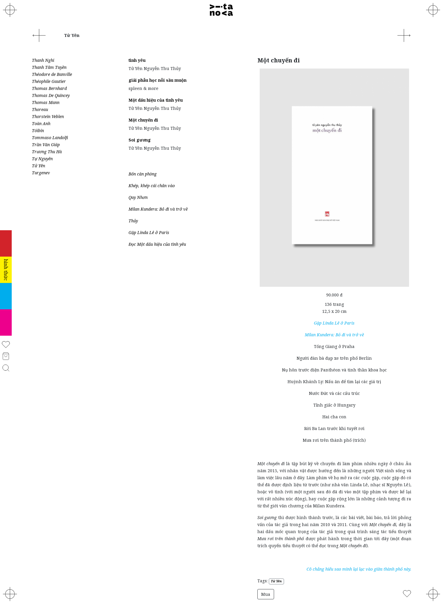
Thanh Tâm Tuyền (49, 67)
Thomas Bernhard (49, 88)
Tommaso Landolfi (50, 137)
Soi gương (140, 140)
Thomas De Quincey (51, 95)
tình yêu (137, 60)
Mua (265, 594)
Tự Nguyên (42, 158)
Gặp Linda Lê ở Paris (149, 232)
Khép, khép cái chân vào (152, 185)
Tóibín (38, 130)
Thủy (133, 220)
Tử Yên (38, 165)
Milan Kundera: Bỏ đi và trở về (158, 209)
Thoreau (40, 109)
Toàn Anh (41, 123)
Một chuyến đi (143, 120)
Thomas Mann (45, 102)
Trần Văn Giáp (46, 144)
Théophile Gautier (49, 81)
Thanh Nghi (43, 60)
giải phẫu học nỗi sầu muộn (158, 80)
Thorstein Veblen (48, 116)
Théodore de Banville (52, 74)
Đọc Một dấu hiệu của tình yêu (157, 244)
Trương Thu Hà (47, 151)
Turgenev (41, 172)
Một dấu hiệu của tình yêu (156, 100)
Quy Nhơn (138, 197)
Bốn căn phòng (143, 174)
